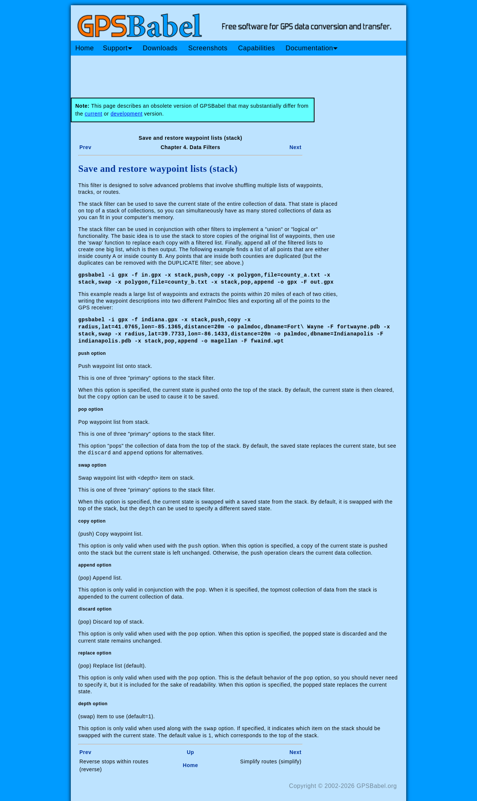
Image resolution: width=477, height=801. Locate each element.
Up (190, 747)
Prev (85, 147)
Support (117, 48)
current (93, 114)
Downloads (160, 48)
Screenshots (208, 48)
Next (295, 147)
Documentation (311, 48)
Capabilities (256, 48)
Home (84, 48)
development (127, 114)
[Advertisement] (212, 74)
